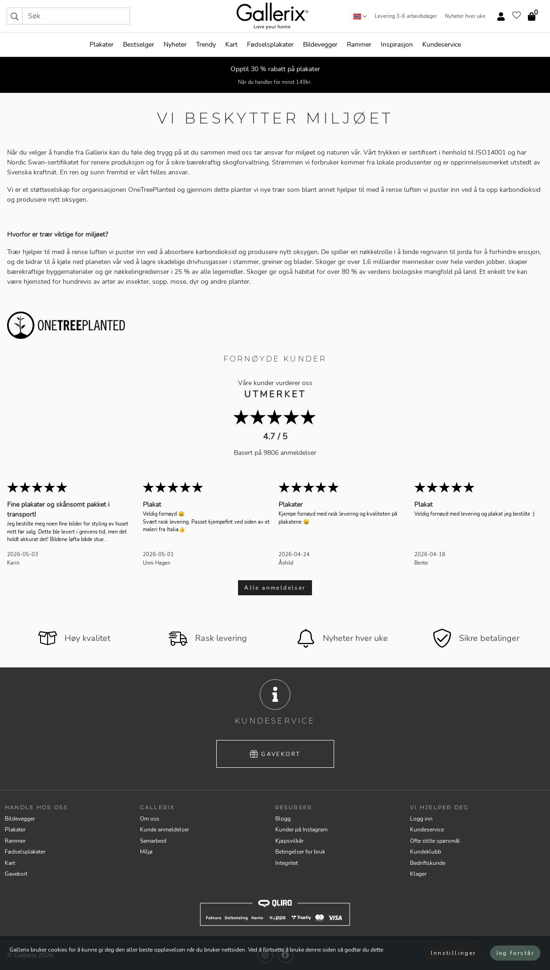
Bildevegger (320, 44)
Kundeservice (441, 44)
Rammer (359, 44)
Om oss (149, 818)
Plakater (102, 44)
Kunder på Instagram (301, 829)
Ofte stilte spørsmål (435, 841)
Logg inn (421, 818)
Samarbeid (153, 841)
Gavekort (275, 754)
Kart (231, 44)
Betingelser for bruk (300, 851)
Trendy (206, 44)
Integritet (286, 863)
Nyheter (175, 44)
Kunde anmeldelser (164, 829)
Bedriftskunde (427, 863)
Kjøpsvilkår (289, 841)
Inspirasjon (397, 44)
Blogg (283, 818)
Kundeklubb (425, 851)
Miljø (146, 851)
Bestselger (138, 44)
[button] (14, 16)
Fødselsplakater (270, 44)
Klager (418, 874)
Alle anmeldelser (274, 588)
